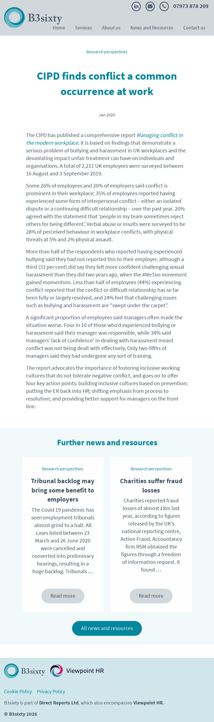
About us (111, 27)
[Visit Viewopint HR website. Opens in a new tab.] (77, 670)
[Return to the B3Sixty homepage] (33, 17)
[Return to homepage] (24, 671)
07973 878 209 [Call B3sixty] (184, 6)
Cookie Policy (18, 691)
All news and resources (107, 628)
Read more (62, 596)
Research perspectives (106, 52)
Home (59, 27)
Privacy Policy (51, 691)
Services (83, 27)
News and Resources (151, 27)
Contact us (194, 27)
